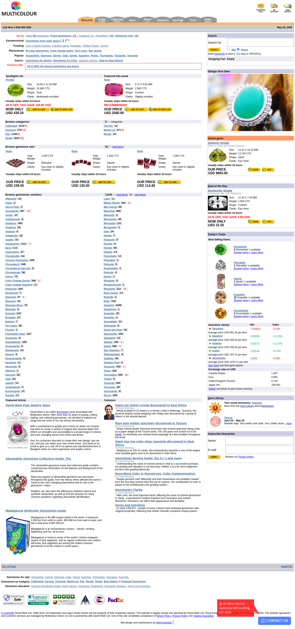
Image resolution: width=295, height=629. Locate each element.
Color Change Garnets (38, 45)
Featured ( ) (86, 35)
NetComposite (165, 622)
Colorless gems (60, 45)
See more (213, 365)
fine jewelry (63, 412)
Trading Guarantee (203, 615)
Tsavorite (123, 577)
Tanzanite (111, 577)
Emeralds (75, 45)
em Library (216, 398)
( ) (63, 35)
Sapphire (86, 577)
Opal (68, 577)
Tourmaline (99, 577)
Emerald (257, 403)
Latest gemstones (37, 35)
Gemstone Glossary (115, 586)
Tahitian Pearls (91, 45)
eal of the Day (217, 186)
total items (118, 146)
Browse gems (241, 252)
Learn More (257, 252)
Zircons (104, 45)
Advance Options (88, 60)
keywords (219, 53)
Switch (212, 388)
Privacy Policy (245, 456)
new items (140, 194)
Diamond (59, 577)
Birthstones (267, 406)
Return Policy (164, 615)
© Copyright (7, 613)
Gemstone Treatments (90, 586)
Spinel (76, 577)
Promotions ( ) (105, 35)
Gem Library (247, 406)
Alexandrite (37, 577)
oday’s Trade (217, 234)
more (289, 423)
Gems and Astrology (139, 586)
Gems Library (69, 586)
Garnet (49, 577)
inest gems (216, 138)
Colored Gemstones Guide (45, 586)
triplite (118, 434)
